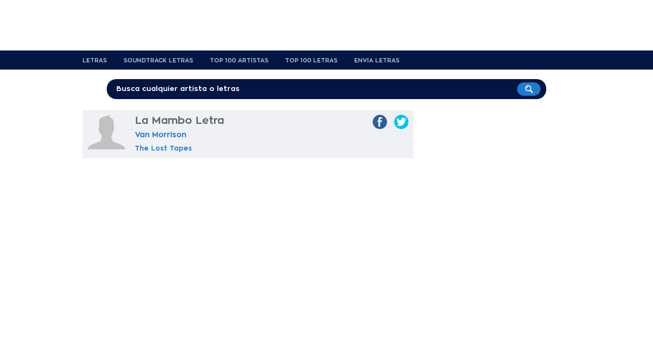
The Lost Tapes (163, 148)
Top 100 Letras (311, 60)
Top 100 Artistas (239, 60)
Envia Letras (376, 60)
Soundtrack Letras (158, 60)
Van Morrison (160, 135)
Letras (94, 60)
